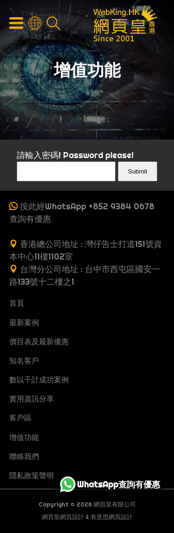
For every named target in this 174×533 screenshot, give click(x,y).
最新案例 (24, 322)
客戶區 (20, 417)
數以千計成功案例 (39, 379)
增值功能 (24, 437)
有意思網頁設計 (111, 516)
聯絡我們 (24, 456)
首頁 (16, 302)
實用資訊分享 (31, 398)
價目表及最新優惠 (39, 341)
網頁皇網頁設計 (63, 516)
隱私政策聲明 (31, 475)
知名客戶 (24, 360)
